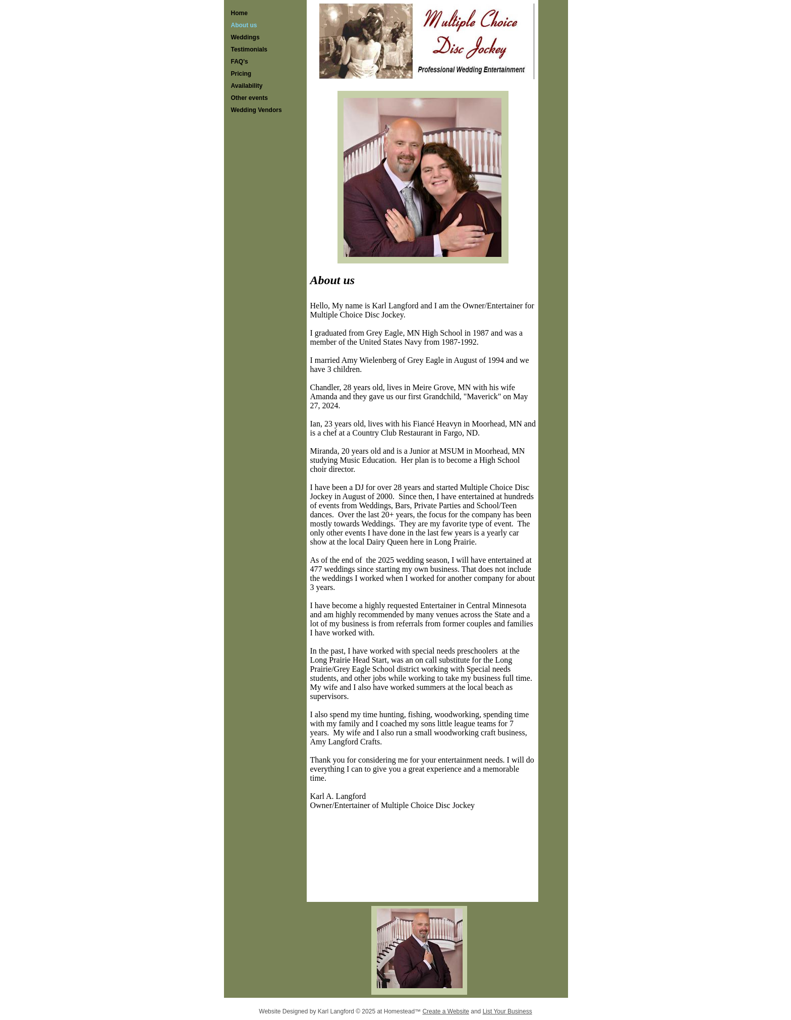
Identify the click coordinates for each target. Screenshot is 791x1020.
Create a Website (445, 1011)
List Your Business (507, 1011)
